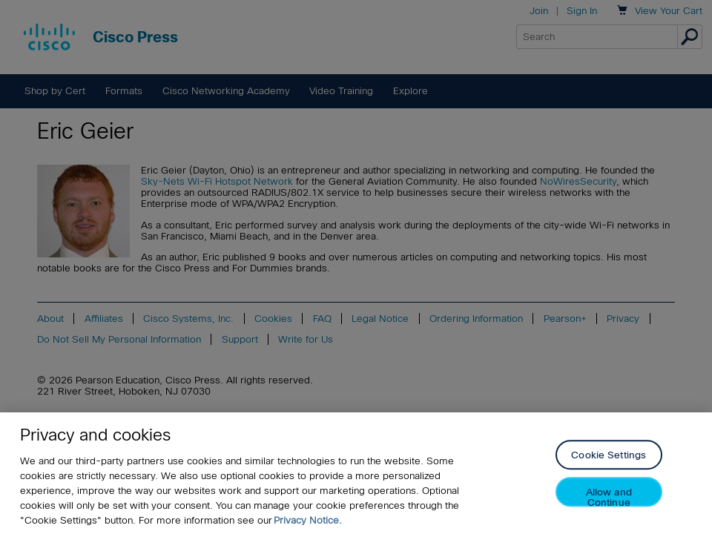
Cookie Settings (608, 455)
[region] (356, 473)
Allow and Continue (609, 497)
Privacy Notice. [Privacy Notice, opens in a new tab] (308, 520)
